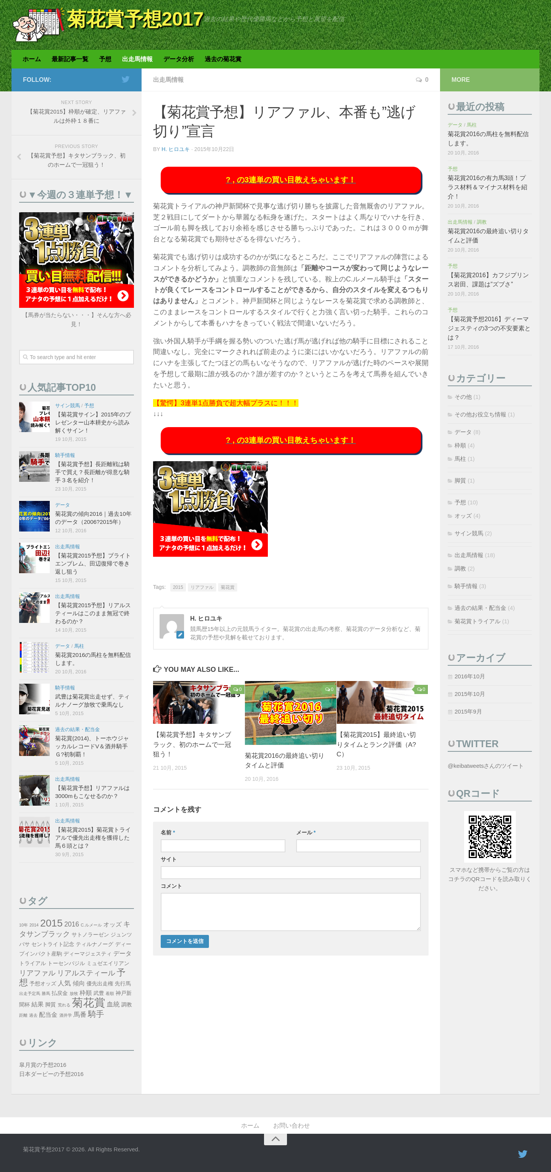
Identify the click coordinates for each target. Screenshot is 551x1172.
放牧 (74, 993)
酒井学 (65, 1015)
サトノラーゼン (90, 935)
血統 (113, 1004)
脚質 (50, 1005)
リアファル (202, 587)
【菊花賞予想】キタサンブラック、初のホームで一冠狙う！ (192, 744)
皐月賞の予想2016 (42, 1064)
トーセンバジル (66, 963)
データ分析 (178, 59)
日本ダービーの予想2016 (51, 1074)
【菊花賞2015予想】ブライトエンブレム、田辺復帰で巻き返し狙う (93, 563)
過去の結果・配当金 (77, 729)
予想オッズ (42, 984)
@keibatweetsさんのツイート (486, 765)
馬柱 (79, 646)
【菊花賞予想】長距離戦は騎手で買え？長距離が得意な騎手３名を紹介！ (92, 472)
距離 (23, 1015)
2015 (178, 587)
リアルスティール (86, 973)
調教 (126, 1005)
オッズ (112, 924)
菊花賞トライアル (477, 621)
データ (62, 505)
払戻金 (60, 993)
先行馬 (123, 984)
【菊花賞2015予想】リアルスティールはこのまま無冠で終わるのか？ (93, 613)
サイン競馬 (67, 405)
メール (306, 832)
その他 (463, 396)
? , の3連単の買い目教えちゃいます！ (291, 180)
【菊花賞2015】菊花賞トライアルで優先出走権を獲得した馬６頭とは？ (93, 837)
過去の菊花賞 (223, 59)
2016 (71, 924)
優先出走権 (99, 984)
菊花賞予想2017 (135, 19)
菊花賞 (228, 587)
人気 (64, 983)
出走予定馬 (29, 993)
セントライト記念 (52, 944)
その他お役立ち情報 (480, 414)
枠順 (86, 993)
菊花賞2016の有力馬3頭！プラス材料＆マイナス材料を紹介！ (487, 187)
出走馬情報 (137, 59)
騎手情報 (65, 455)
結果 (37, 1004)
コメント (171, 886)
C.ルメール (91, 925)
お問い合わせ (291, 1125)
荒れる (64, 1005)
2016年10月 (470, 676)
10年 (23, 925)
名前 (168, 832)
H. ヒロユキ (175, 149)
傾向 (79, 983)
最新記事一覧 (70, 59)
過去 (33, 1015)
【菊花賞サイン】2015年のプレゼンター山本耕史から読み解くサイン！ (93, 422)
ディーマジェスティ (88, 954)
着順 (110, 993)
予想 (105, 59)
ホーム (32, 59)
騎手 (96, 1013)
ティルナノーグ (94, 944)
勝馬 (46, 993)
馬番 (79, 1014)
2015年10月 (470, 694)
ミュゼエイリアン (107, 963)
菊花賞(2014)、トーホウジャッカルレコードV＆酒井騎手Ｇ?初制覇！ (92, 746)
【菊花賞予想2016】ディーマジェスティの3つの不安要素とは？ (489, 328)
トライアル (32, 963)
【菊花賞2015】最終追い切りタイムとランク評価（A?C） (376, 744)
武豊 (98, 993)
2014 (34, 925)
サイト (169, 859)
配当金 (48, 1014)
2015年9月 (468, 711)
